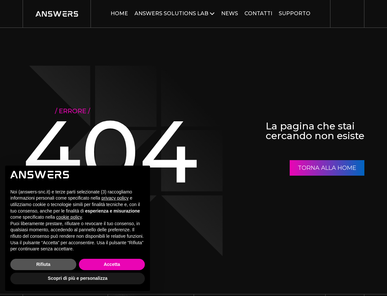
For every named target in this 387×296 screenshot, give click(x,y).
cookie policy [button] (69, 217)
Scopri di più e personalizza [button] (77, 278)
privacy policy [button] (115, 198)
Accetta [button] (112, 264)
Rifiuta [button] (43, 264)
